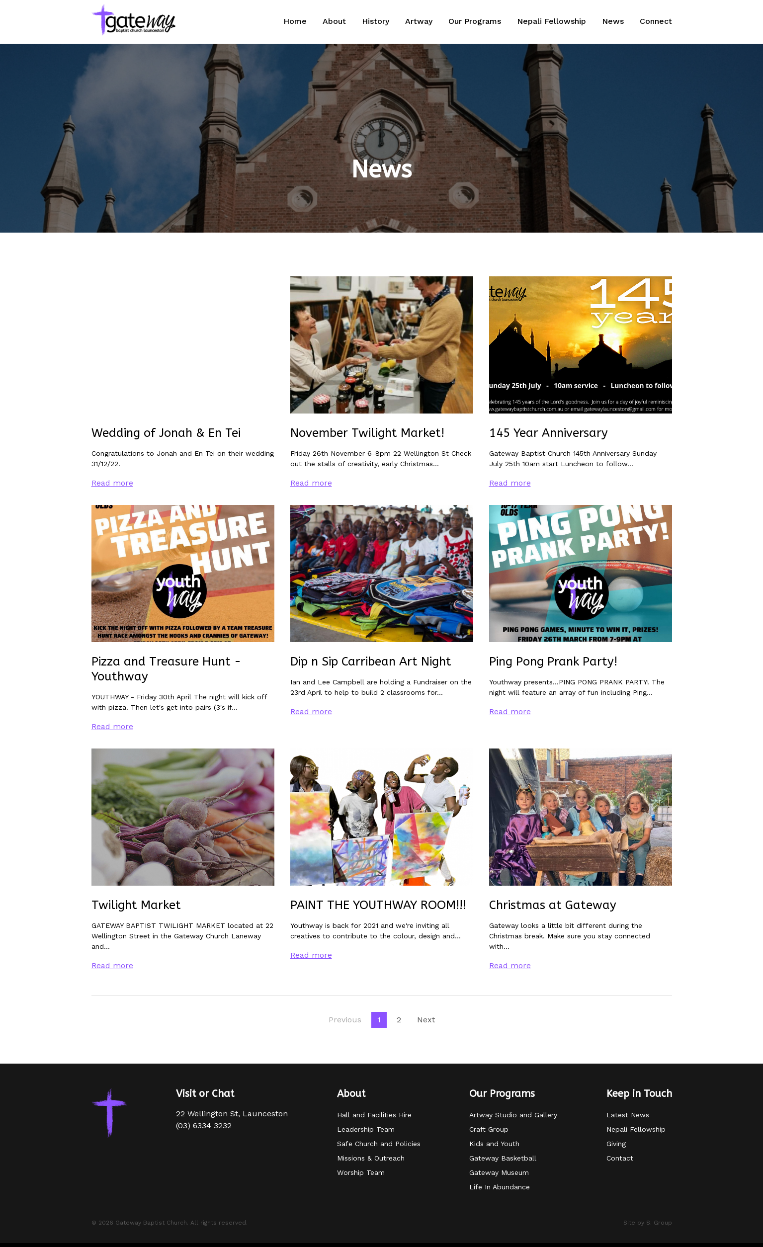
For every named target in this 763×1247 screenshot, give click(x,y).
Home (295, 21)
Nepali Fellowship (551, 21)
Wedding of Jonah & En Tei (166, 433)
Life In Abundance (499, 1187)
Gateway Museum (499, 1172)
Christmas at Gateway (552, 905)
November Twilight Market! (367, 433)
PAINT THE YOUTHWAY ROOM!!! (378, 905)
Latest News (627, 1115)
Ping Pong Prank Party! (553, 661)
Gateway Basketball (502, 1158)
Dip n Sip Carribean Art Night (370, 661)
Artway (418, 21)
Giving (616, 1144)
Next (426, 1019)
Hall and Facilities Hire (374, 1115)
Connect (656, 21)
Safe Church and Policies (379, 1144)
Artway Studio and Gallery (513, 1115)
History (375, 21)
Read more (112, 483)
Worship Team (361, 1172)
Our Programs (474, 21)
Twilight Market (136, 905)
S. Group (659, 1222)
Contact (619, 1158)
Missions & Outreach (371, 1158)
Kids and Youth (494, 1144)
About (334, 21)
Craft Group (489, 1129)
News (613, 21)
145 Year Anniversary (548, 433)
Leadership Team (366, 1129)
